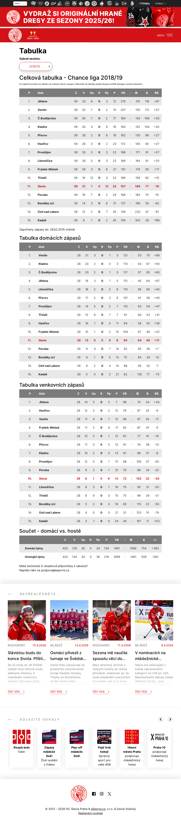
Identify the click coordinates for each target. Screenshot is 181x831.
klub (40, 91)
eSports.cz (98, 807)
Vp (92, 91)
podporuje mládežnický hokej (132, 746)
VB (123, 91)
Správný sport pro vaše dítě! (104, 746)
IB (136, 91)
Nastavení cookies (90, 812)
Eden (21, 740)
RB (157, 91)
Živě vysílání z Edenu (49, 746)
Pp (107, 91)
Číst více (16, 690)
